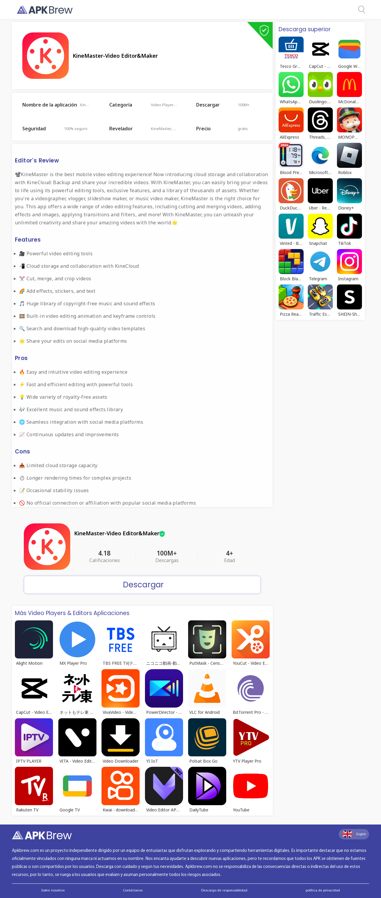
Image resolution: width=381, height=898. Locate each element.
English (354, 834)
